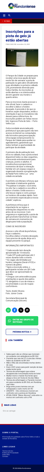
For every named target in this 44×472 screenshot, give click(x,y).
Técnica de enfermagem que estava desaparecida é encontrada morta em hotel (23, 372)
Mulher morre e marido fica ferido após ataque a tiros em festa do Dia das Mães (22, 377)
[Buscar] (9, 15)
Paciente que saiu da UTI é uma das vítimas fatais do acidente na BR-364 (23, 359)
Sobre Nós (6, 454)
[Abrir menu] (4, 15)
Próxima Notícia (22, 332)
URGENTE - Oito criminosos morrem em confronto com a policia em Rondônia (22, 392)
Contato (5, 456)
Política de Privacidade (10, 453)
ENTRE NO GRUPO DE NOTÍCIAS (21, 320)
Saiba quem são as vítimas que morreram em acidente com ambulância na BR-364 (22, 355)
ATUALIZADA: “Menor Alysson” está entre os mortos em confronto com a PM (24, 396)
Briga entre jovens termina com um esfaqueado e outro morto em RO (20, 388)
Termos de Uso (7, 451)
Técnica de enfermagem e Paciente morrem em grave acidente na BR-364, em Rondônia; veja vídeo (23, 382)
